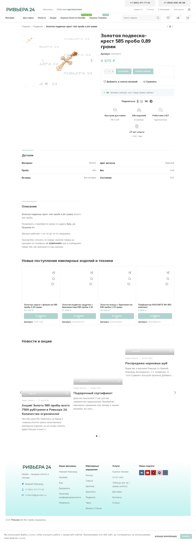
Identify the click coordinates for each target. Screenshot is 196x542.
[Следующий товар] (172, 32)
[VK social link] (146, 106)
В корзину (124, 77)
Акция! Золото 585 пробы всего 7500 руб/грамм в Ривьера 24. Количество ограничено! (46, 415)
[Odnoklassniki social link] (138, 106)
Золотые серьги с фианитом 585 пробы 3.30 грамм (40, 311)
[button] (41, 321)
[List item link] (71, 477)
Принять (186, 536)
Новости (31, 405)
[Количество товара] (109, 76)
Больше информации (166, 536)
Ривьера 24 (17, 525)
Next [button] (33, 92)
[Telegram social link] (151, 106)
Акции (24, 405)
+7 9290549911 (54, 248)
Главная (26, 31)
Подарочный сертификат (93, 398)
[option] (29, 45)
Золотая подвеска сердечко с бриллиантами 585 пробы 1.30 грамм (79, 312)
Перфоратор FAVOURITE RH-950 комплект (154, 311)
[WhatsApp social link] (142, 106)
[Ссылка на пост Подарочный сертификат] (98, 371)
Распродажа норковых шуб (146, 368)
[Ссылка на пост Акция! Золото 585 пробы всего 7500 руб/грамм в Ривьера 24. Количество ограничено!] (46, 377)
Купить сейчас (143, 77)
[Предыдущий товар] (167, 32)
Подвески (38, 31)
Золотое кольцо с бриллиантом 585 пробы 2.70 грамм (116, 312)
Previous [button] (25, 92)
